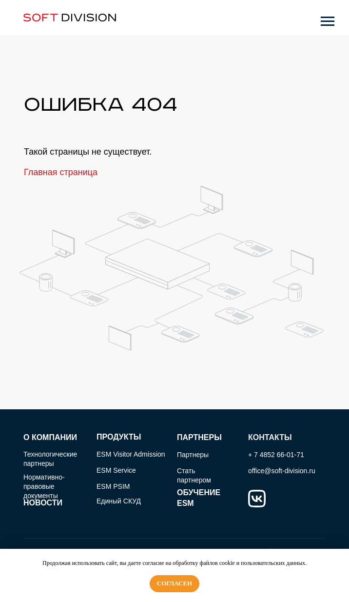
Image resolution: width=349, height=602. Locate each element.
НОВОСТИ (42, 503)
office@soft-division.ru (281, 471)
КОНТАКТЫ (270, 437)
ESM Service (116, 470)
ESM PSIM (113, 486)
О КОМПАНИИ (50, 437)
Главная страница (60, 172)
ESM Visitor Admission (131, 454)
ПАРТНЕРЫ (199, 437)
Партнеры (193, 455)
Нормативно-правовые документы (44, 486)
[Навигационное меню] (327, 21)
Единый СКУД (119, 501)
